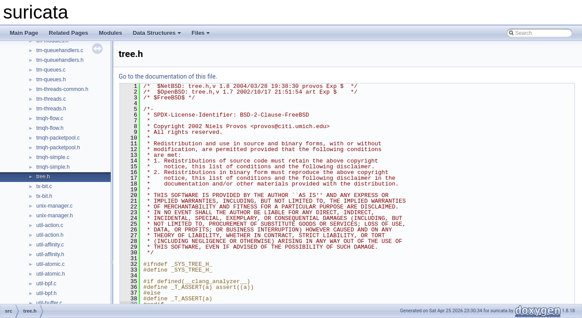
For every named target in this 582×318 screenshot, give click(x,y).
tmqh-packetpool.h (58, 147)
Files (201, 33)
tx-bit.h (44, 196)
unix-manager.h (54, 215)
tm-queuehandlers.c (59, 50)
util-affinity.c (50, 245)
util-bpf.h (46, 293)
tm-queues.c (51, 70)
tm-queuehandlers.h (60, 60)
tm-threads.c (51, 99)
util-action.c (49, 225)
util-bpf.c (46, 283)
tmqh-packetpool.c (58, 138)
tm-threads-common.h (62, 89)
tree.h (43, 177)
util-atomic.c (50, 264)
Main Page (24, 33)
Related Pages (68, 33)
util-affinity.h (50, 254)
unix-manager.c (54, 206)
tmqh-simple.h (52, 167)
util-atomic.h (50, 274)
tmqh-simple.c (52, 157)
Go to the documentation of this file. (168, 76)
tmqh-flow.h (49, 128)
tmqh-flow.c (49, 118)
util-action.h (49, 235)
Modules (110, 33)
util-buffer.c (49, 303)
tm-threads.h (51, 109)
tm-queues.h (51, 79)
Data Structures (157, 33)
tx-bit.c (44, 186)
